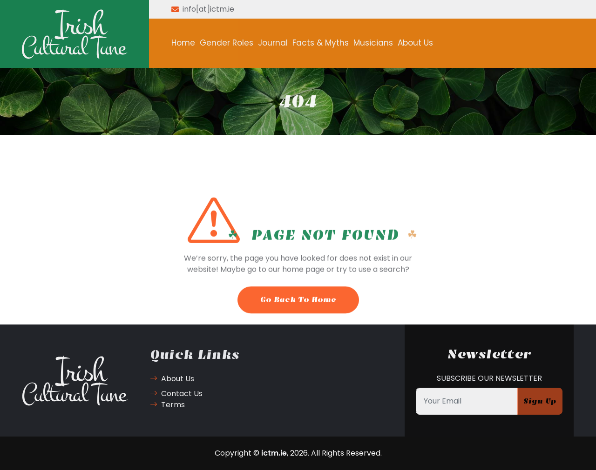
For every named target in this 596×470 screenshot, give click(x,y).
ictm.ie (274, 453)
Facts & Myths (320, 42)
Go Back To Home (298, 311)
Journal (273, 42)
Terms (167, 404)
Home (183, 42)
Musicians (373, 42)
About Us (415, 42)
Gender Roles (226, 42)
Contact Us (176, 393)
